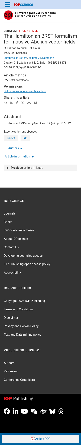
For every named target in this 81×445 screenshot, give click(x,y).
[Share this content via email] (5, 102)
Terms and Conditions (19, 309)
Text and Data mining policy (22, 334)
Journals (10, 213)
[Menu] (7, 4)
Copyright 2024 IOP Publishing (24, 301)
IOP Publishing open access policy (27, 264)
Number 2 (48, 57)
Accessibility (12, 272)
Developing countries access (23, 255)
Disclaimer (11, 318)
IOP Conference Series (19, 230)
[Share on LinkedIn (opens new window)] (11, 102)
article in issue (25, 168)
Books (8, 222)
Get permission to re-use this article (25, 91)
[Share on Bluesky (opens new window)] (35, 102)
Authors (9, 363)
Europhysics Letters (15, 57)
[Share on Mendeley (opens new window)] (29, 102)
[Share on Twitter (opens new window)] (22, 102)
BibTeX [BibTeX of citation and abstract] (11, 138)
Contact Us (11, 247)
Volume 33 (34, 57)
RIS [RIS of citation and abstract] (25, 138)
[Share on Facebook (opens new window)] (17, 102)
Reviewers (11, 371)
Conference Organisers (19, 380)
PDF (41, 439)
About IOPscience (16, 239)
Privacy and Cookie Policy (21, 326)
